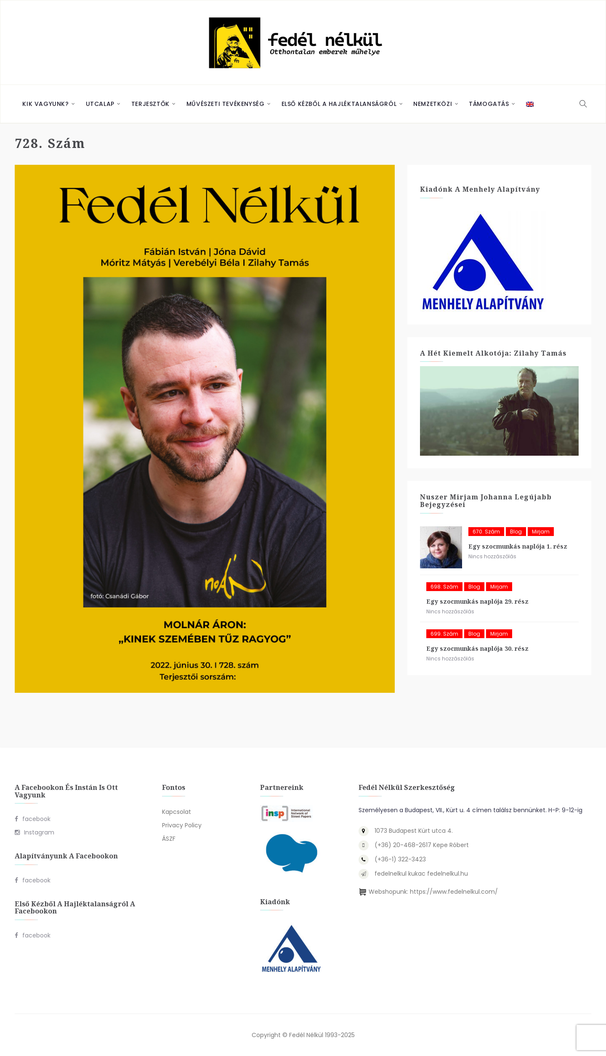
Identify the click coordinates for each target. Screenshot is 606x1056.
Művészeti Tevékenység (225, 104)
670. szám (486, 531)
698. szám (444, 586)
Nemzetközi (432, 104)
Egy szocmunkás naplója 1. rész (517, 546)
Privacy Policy (182, 825)
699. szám (444, 633)
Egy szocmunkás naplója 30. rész (477, 648)
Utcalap (100, 104)
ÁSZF (168, 838)
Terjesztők (150, 104)
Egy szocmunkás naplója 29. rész (477, 601)
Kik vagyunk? (45, 104)
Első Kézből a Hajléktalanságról (339, 104)
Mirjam (541, 531)
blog (516, 531)
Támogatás (489, 104)
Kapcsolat (176, 812)
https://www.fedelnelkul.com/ (454, 891)
